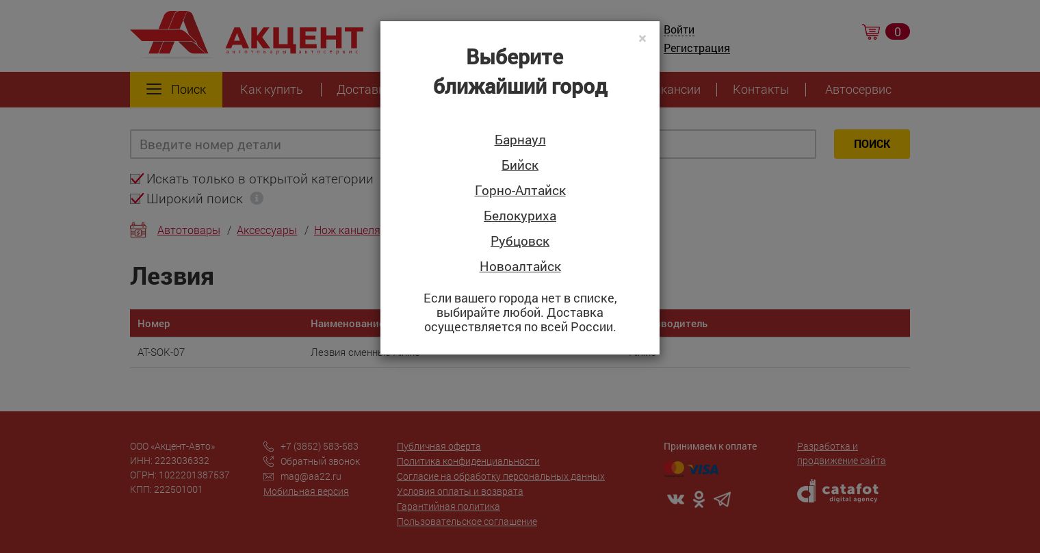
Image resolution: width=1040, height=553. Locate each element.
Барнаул (520, 140)
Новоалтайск (520, 266)
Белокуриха (520, 216)
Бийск (520, 165)
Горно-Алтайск (520, 190)
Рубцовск (520, 241)
